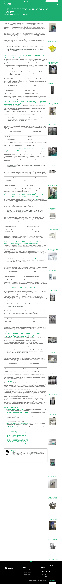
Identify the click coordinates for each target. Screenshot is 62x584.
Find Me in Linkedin (16, 457)
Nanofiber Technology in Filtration (14, 416)
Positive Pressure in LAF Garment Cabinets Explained (17, 443)
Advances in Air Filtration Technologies (15, 409)
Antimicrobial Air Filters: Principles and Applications (17, 423)
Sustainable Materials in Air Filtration (14, 426)
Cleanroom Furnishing (27, 572)
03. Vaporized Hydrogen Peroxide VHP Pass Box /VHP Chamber (53, 498)
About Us (45, 4)
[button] (57, 4)
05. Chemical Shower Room (52, 539)
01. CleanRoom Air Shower (52, 83)
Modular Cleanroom (52, 270)
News (40, 4)
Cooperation (27, 4)
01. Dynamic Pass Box (53, 414)
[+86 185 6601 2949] (4, 1)
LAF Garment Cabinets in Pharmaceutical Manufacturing (18, 436)
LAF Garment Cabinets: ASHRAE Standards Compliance (18, 440)
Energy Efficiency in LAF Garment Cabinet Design (17, 432)
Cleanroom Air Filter (27, 569)
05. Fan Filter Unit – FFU (53, 290)
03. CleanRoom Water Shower (53, 559)
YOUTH (36, 199)
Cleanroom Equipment (27, 571)
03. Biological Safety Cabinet (53, 229)
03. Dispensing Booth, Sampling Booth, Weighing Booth (52, 312)
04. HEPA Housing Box (53, 394)
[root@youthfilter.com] (24, 1)
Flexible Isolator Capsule (53, 352)
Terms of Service (54, 580)
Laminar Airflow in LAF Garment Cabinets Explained (17, 437)
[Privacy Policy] (42, 576)
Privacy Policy (45, 576)
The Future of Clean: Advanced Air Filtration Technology (18, 412)
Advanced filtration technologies (31, 258)
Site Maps (44, 574)
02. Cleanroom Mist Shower (52, 124)
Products (34, 4)
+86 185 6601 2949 (9, 1)
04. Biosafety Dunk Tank (53, 519)
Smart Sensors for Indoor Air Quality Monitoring (16, 419)
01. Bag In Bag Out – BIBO (52, 185)
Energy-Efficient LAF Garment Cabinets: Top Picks (17, 434)
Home (21, 4)
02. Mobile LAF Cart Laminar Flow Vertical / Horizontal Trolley (53, 333)
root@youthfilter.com (29, 1)
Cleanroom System (27, 574)
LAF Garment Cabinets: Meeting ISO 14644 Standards (18, 435)
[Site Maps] (42, 574)
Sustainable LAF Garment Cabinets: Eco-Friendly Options (18, 441)
